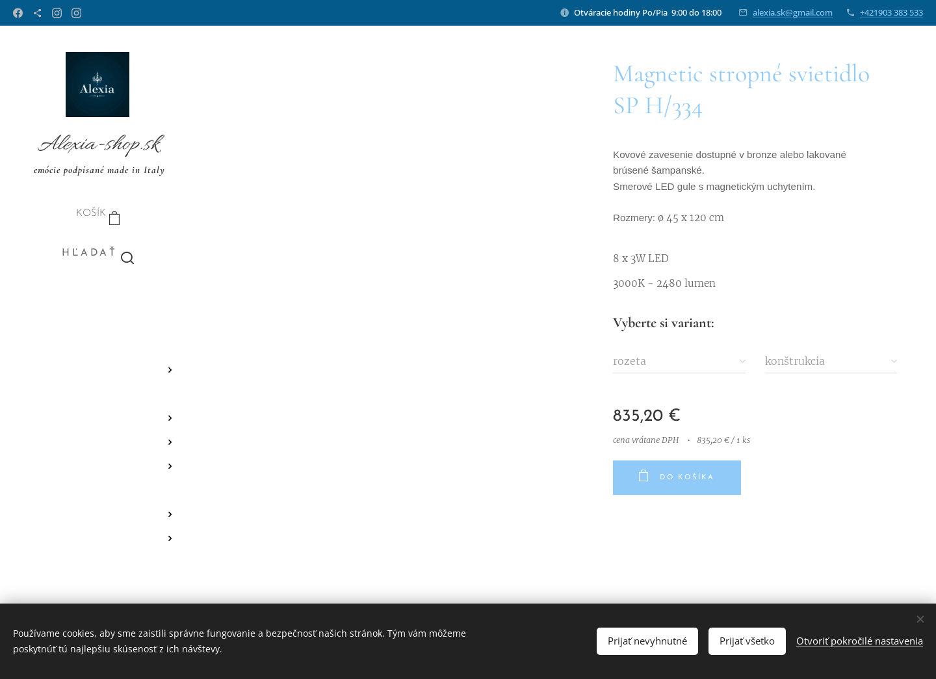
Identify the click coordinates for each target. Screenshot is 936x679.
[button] (97, 253)
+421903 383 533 (891, 12)
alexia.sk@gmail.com (793, 12)
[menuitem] (97, 307)
